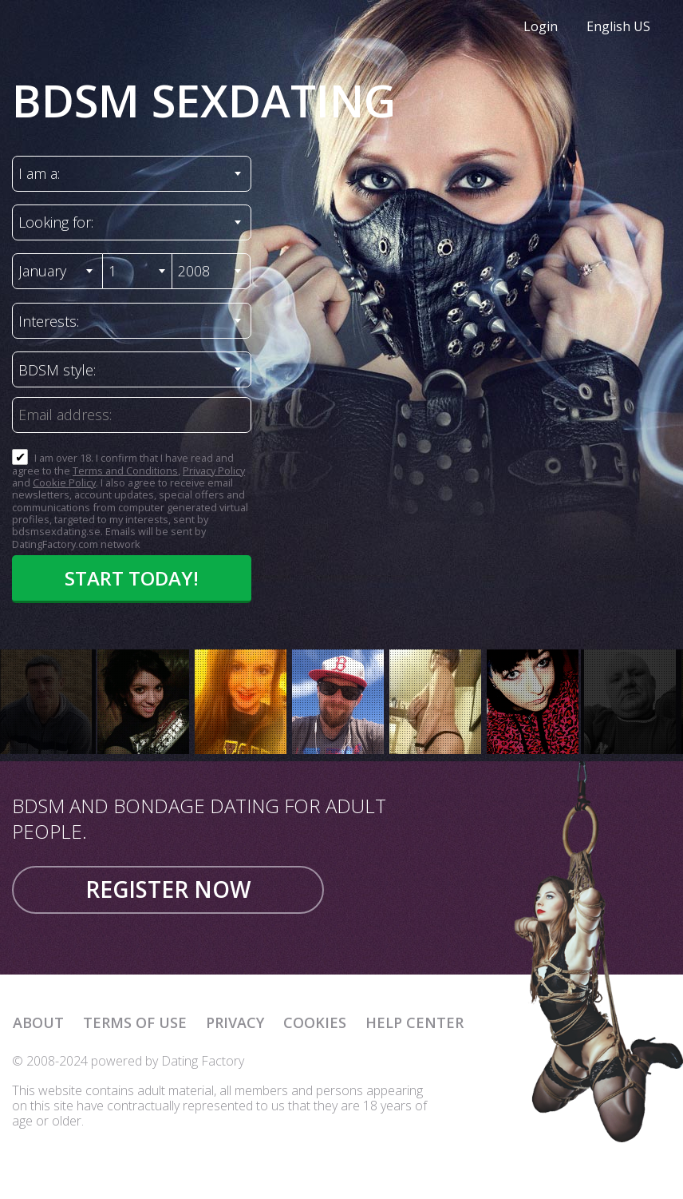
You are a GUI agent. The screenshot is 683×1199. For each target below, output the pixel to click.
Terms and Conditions (125, 470)
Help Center (414, 1022)
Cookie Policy (64, 482)
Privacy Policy (214, 470)
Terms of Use (135, 1022)
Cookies (314, 1022)
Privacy (235, 1022)
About (38, 1022)
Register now (168, 889)
